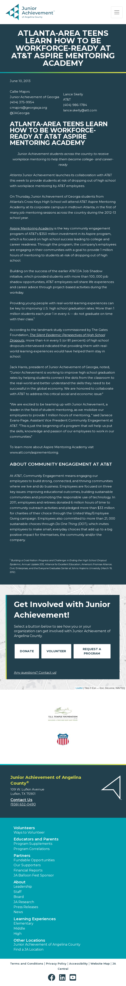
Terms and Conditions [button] (26, 963)
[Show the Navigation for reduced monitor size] (117, 12)
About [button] (19, 882)
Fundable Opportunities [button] (34, 860)
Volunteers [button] (24, 828)
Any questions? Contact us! (35, 672)
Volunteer (56, 651)
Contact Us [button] (21, 800)
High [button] (18, 934)
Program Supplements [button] (33, 844)
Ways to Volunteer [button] (29, 832)
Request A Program (92, 651)
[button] (52, 977)
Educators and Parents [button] (36, 839)
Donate (27, 651)
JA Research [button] (24, 902)
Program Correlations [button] (32, 849)
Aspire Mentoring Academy (31, 228)
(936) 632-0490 (23, 804)
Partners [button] (22, 856)
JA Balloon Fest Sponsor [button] (34, 875)
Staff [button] (18, 892)
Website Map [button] (100, 963)
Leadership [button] (23, 887)
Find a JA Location (28, 949)
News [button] (18, 912)
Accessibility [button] (78, 963)
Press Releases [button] (26, 907)
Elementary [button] (23, 923)
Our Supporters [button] (27, 865)
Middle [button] (19, 928)
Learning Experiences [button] (35, 919)
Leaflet (79, 688)
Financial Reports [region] (28, 870)
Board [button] (19, 897)
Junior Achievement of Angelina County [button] (47, 944)
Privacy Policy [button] (56, 963)
